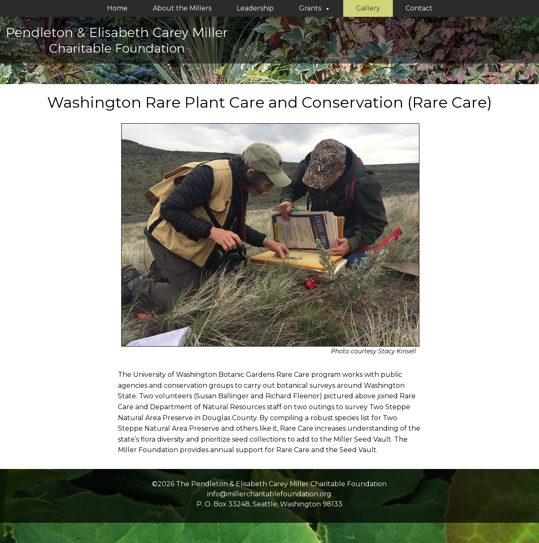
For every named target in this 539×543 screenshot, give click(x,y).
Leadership (255, 8)
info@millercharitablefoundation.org (269, 494)
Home (117, 8)
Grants (315, 8)
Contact (419, 8)
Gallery (368, 8)
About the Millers (182, 8)
